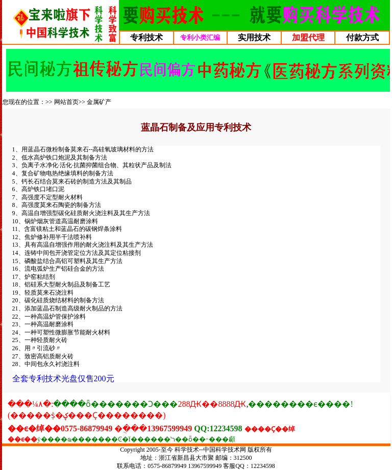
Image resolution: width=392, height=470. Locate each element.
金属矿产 (99, 102)
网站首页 (66, 102)
